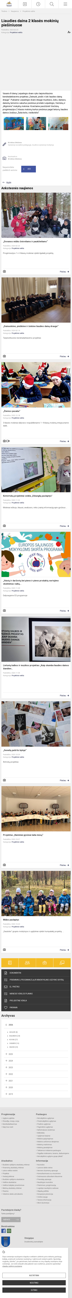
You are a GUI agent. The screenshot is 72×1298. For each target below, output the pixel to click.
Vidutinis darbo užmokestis (13, 1194)
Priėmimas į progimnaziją (46, 1185)
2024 (11, 1061)
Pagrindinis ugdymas (45, 1127)
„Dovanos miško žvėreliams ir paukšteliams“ (25, 241)
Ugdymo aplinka (8, 1118)
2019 (11, 1094)
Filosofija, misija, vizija (11, 1121)
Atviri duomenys (43, 1203)
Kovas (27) (13, 1040)
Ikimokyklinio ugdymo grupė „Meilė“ (50, 1156)
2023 (11, 1067)
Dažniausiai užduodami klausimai (49, 1176)
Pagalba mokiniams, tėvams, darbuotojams (53, 1153)
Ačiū (27, 169)
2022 (11, 1074)
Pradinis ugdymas (44, 1124)
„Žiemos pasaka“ (11, 411)
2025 (11, 1054)
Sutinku (34, 1290)
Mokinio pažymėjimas (45, 1139)
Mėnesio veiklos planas (18, 993)
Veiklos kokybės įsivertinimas (13, 1185)
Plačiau (63, 272)
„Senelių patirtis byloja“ (14, 750)
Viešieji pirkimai (8, 1176)
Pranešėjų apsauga (44, 1179)
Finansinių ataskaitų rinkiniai (13, 1168)
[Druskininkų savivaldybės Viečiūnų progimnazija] (9, 4)
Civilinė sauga (42, 1197)
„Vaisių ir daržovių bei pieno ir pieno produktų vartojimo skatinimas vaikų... (31, 582)
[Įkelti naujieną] (25, 4)
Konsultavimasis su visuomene (49, 1173)
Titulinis (4, 11)
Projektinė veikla (29, 11)
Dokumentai (12, 973)
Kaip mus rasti (8, 1127)
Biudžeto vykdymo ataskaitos (13, 1179)
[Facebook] (3, 1231)
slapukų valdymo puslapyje (12, 1266)
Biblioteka (41, 1133)
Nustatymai (34, 1275)
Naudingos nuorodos (45, 1182)
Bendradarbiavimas (10, 1124)
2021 (11, 1081)
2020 (11, 1087)
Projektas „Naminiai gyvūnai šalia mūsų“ (23, 835)
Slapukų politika (43, 1191)
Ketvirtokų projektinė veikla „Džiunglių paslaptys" (27, 496)
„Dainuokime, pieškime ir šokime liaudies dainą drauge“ (30, 326)
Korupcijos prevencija (45, 1194)
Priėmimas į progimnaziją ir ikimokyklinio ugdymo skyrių (34, 980)
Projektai (6, 1173)
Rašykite (6, 1220)
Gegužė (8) (13, 1032)
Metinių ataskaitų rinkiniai (12, 1188)
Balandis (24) (14, 1036)
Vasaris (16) (14, 1043)
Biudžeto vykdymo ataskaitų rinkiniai (16, 1165)
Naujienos (15, 11)
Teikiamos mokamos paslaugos (49, 1150)
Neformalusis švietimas (46, 1130)
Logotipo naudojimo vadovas (47, 1188)
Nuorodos (41, 1165)
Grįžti (8, 182)
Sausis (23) (13, 1047)
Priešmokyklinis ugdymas (46, 1121)
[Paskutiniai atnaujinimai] (38, 4)
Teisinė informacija (44, 1200)
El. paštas (12, 986)
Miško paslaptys (11, 920)
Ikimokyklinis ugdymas (45, 1118)
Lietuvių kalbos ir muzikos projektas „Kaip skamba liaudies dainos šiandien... (36, 667)
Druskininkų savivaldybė (33, 1242)
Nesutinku (34, 1283)
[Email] (9, 1231)
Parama (11, 1007)
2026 (11, 1025)
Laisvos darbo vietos (44, 1168)
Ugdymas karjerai (43, 1136)
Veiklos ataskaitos (9, 1182)
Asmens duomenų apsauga (47, 1171)
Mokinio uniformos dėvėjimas (48, 1142)
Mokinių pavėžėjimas (44, 1147)
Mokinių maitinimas (44, 1145)
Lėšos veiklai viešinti (10, 1171)
